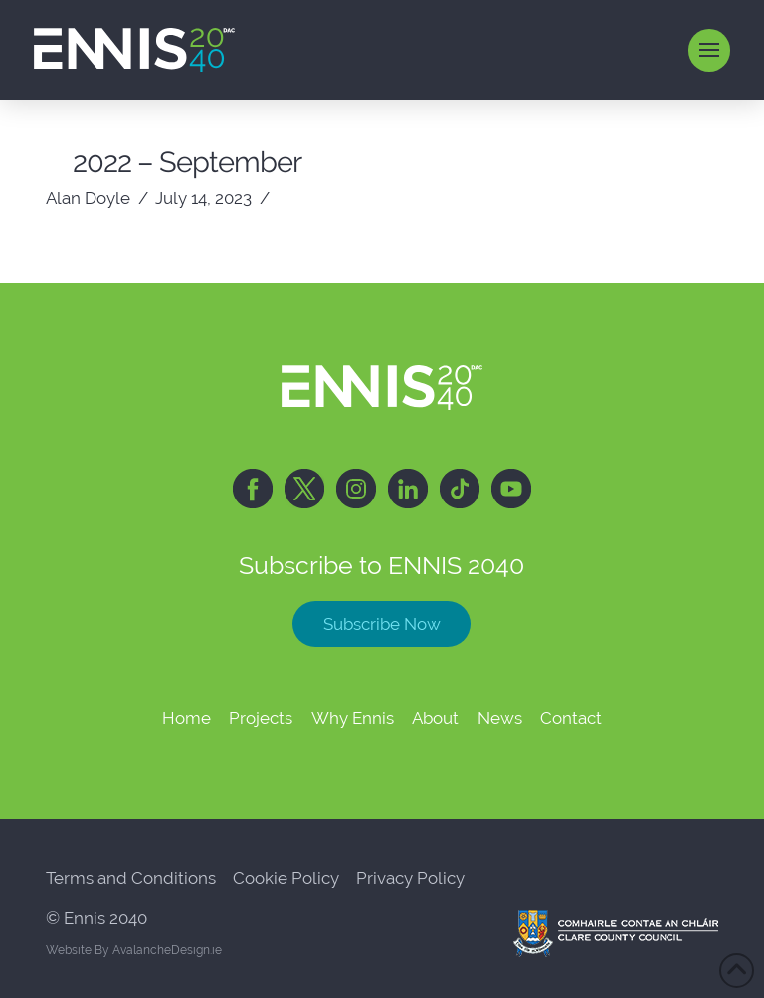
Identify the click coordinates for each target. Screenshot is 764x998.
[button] (709, 50)
